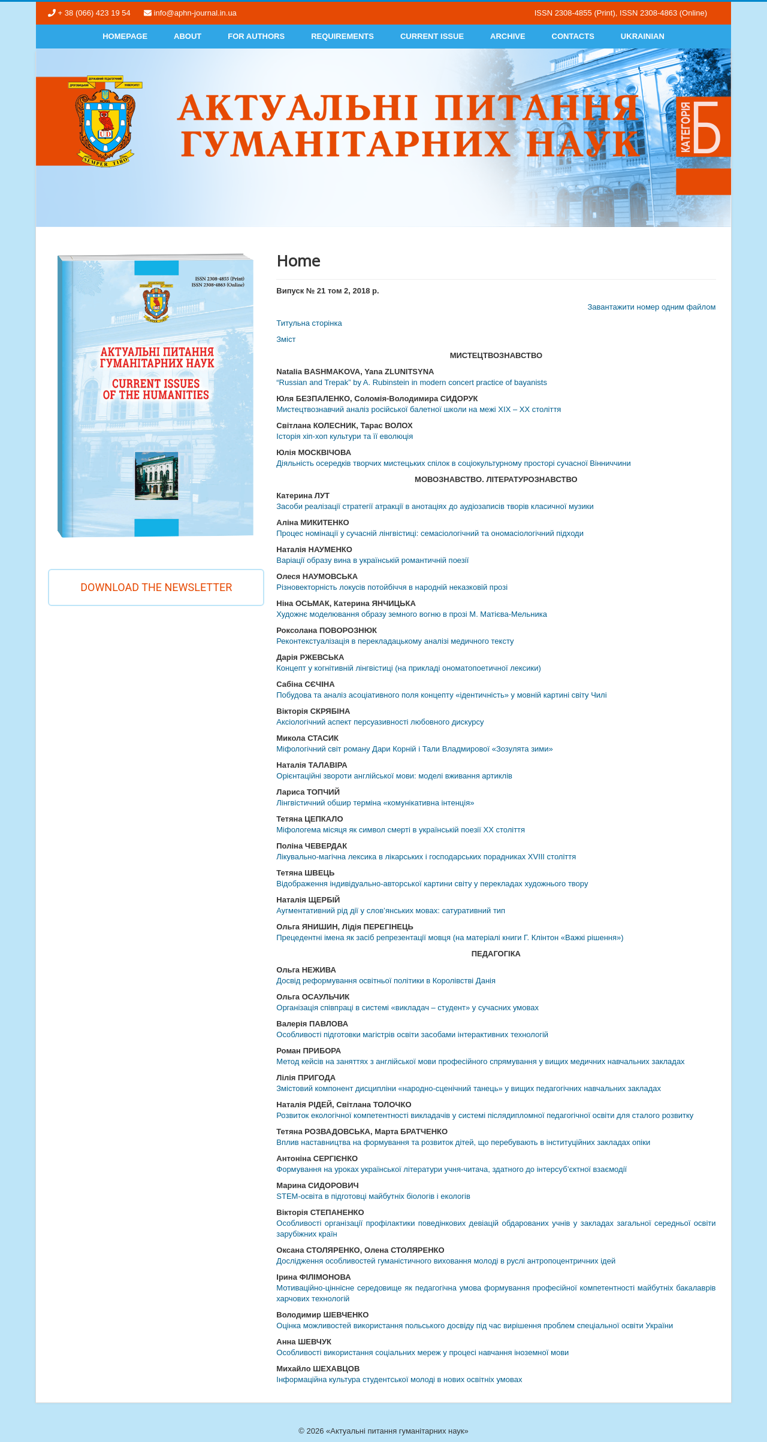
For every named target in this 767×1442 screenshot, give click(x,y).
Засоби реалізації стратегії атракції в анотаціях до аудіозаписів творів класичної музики (434, 506)
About (187, 36)
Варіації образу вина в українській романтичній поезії (372, 560)
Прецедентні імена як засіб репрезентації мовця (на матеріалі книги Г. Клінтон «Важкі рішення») (449, 937)
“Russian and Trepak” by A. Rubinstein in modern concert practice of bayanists (411, 382)
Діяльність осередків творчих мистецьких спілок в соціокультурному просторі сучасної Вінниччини (453, 463)
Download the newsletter (156, 587)
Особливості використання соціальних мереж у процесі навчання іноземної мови (422, 1352)
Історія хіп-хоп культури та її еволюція (344, 436)
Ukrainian (643, 36)
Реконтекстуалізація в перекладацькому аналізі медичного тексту (395, 641)
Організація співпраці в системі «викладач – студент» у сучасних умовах (407, 1007)
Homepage (124, 36)
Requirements (342, 36)
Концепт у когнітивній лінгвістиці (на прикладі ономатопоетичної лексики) (408, 668)
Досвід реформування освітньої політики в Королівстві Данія (386, 980)
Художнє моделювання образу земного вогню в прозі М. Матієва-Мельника (411, 614)
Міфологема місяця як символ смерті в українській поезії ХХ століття (400, 829)
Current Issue (432, 36)
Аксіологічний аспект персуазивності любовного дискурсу (380, 721)
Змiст (285, 339)
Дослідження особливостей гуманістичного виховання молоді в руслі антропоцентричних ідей (445, 1260)
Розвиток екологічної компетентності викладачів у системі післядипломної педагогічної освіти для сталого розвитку (484, 1115)
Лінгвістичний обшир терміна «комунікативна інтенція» (375, 802)
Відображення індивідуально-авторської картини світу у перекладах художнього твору (432, 883)
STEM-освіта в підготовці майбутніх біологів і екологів (373, 1196)
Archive (508, 36)
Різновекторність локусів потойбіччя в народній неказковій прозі (392, 587)
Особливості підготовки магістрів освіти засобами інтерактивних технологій (412, 1034)
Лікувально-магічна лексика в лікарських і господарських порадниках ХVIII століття (426, 856)
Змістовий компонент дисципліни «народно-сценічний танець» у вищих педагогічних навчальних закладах (468, 1088)
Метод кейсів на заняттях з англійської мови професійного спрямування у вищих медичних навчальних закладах (480, 1061)
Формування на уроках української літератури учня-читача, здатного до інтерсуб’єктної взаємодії (451, 1169)
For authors (256, 36)
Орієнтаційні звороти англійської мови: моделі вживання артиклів (394, 775)
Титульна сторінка (309, 323)
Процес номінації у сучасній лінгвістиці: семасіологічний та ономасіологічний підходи (430, 533)
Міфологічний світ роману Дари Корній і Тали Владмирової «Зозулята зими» (414, 748)
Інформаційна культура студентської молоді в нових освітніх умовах (399, 1379)
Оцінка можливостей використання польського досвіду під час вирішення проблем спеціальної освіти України (474, 1325)
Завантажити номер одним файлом (651, 306)
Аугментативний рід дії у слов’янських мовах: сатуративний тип (390, 910)
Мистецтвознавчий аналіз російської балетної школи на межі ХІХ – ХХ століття (418, 409)
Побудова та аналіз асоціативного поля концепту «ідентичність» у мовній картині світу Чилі (441, 694)
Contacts (573, 36)
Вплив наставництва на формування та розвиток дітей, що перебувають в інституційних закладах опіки (463, 1142)
